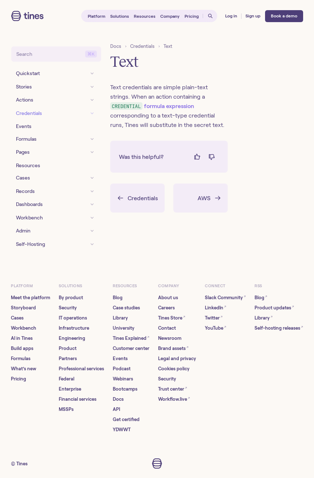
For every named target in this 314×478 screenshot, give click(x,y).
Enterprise (70, 389)
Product (68, 348)
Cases (17, 318)
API (116, 409)
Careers (166, 307)
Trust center (172, 389)
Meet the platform (30, 297)
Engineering (72, 338)
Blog (118, 297)
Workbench (23, 328)
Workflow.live (174, 399)
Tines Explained (131, 338)
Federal (66, 379)
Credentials (142, 46)
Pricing (18, 379)
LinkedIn (215, 307)
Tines (22, 463)
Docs (115, 46)
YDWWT (122, 429)
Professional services (81, 368)
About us (168, 297)
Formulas (20, 358)
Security (68, 307)
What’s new (23, 368)
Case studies (126, 307)
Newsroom (169, 338)
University (124, 328)
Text (168, 46)
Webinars (123, 379)
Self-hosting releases (279, 328)
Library (120, 318)
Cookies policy (174, 368)
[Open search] (210, 16)
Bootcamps (125, 389)
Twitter (214, 317)
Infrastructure (74, 328)
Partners (68, 358)
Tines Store (171, 317)
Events (120, 358)
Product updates (274, 307)
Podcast (122, 368)
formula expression (152, 106)
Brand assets (173, 348)
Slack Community (225, 297)
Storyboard (23, 307)
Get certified (126, 419)
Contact (167, 328)
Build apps (22, 348)
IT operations (73, 318)
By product (71, 297)
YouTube (215, 328)
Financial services (77, 399)
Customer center (131, 348)
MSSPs (66, 409)
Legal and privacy (177, 358)
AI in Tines (22, 338)
